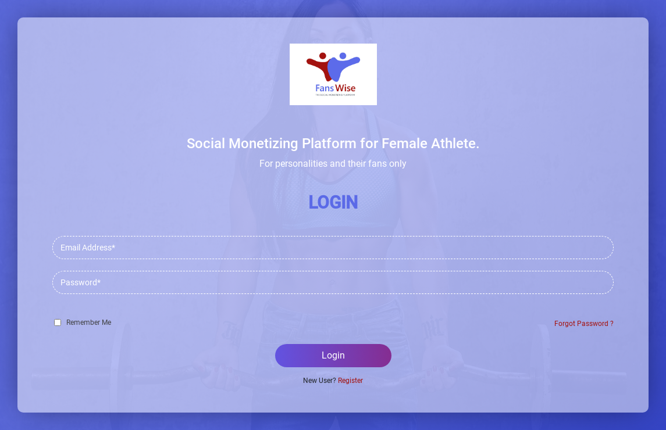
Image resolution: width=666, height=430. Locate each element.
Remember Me (88, 322)
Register (350, 381)
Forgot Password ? (584, 324)
